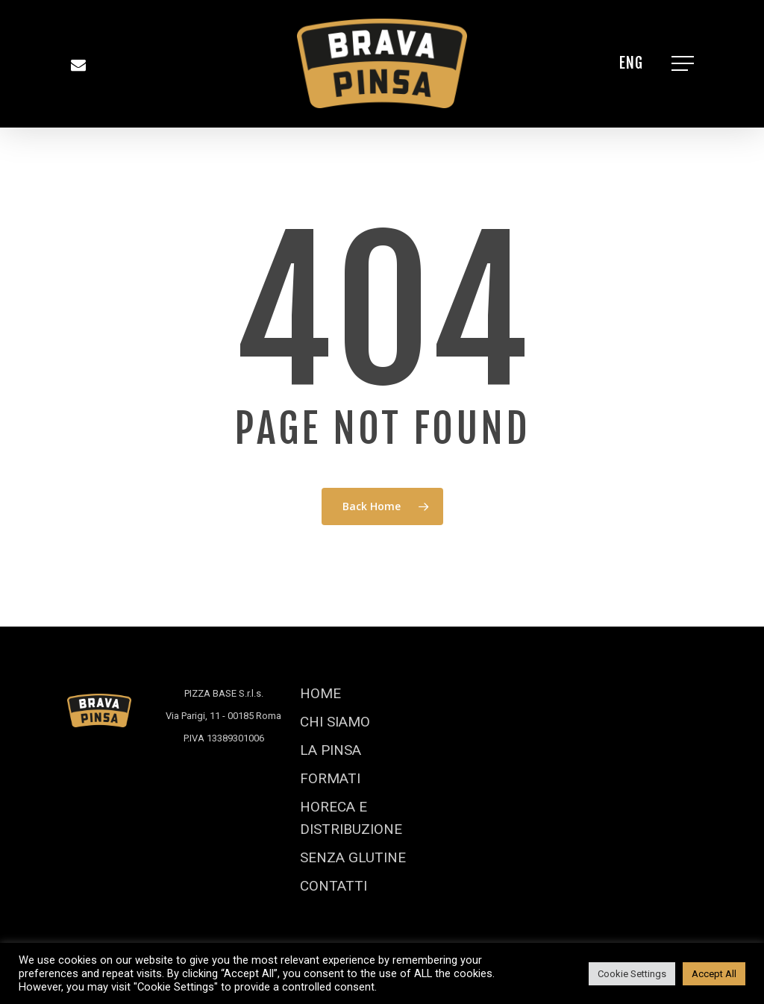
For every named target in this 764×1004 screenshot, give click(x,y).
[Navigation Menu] (684, 64)
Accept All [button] (714, 973)
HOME (320, 693)
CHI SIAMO (335, 721)
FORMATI (330, 778)
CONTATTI (333, 885)
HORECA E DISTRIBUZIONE (351, 818)
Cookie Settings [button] (632, 973)
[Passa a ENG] (631, 63)
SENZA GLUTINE (353, 857)
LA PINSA (330, 750)
